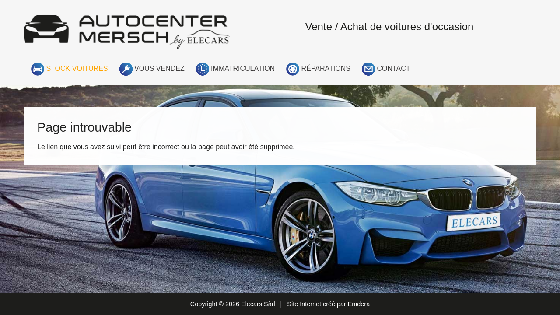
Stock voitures (69, 69)
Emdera (359, 304)
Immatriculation (235, 69)
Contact (386, 69)
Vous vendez (152, 69)
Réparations (318, 69)
